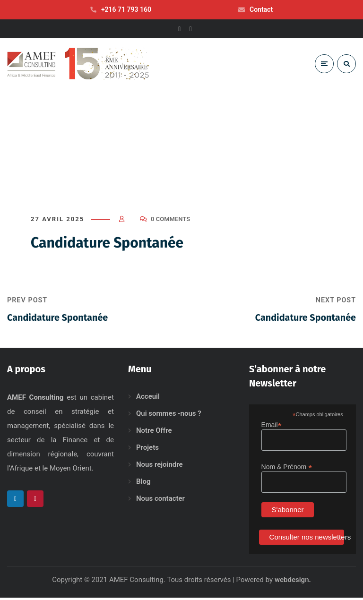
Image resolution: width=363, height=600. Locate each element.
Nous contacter (160, 501)
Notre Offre (154, 433)
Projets (147, 450)
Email (271, 427)
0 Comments (170, 221)
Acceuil (148, 398)
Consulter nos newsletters (306, 539)
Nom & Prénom (286, 469)
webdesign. (293, 582)
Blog (143, 484)
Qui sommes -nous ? (168, 415)
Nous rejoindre (159, 467)
